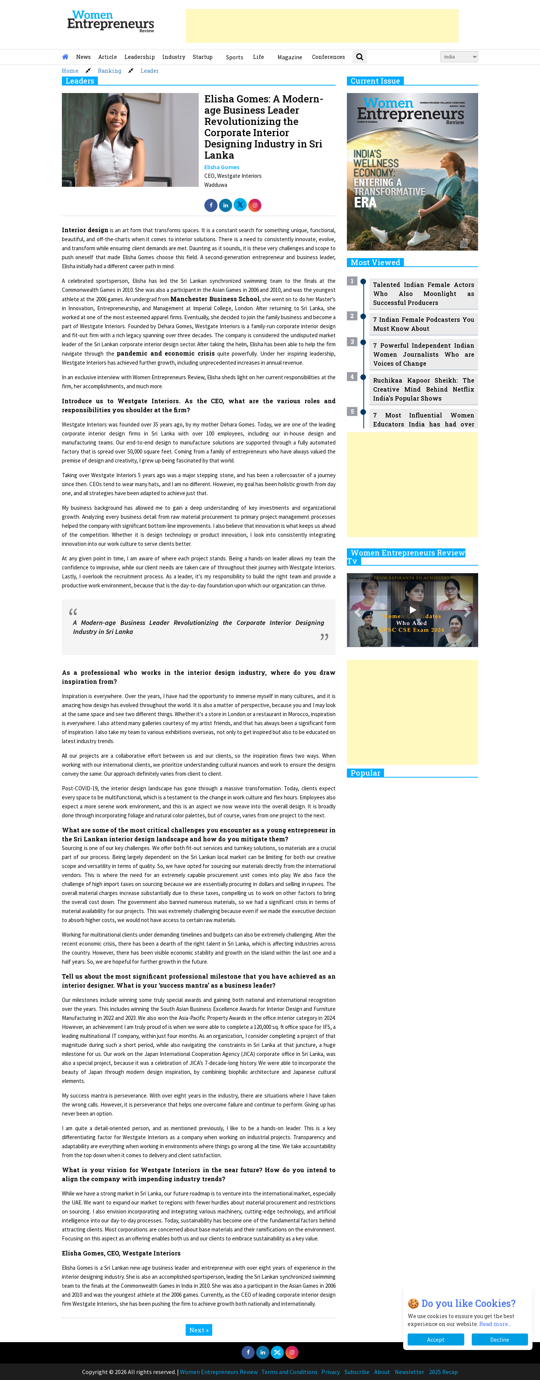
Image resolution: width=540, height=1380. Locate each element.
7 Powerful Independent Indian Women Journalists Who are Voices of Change (423, 354)
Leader (150, 70)
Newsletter (409, 1371)
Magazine (290, 57)
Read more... (495, 1323)
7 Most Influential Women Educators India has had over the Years (423, 424)
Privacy (330, 1371)
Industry (173, 56)
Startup (203, 56)
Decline (499, 1339)
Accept (436, 1339)
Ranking (109, 70)
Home (70, 70)
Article (107, 56)
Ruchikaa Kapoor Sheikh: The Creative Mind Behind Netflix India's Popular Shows (423, 389)
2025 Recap (443, 1371)
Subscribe (357, 1371)
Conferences (328, 56)
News (83, 56)
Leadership (139, 56)
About (382, 1371)
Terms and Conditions (289, 1371)
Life (258, 56)
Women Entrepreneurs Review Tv (406, 557)
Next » (198, 1330)
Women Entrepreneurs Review (219, 1371)
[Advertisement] (322, 26)
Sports (234, 57)
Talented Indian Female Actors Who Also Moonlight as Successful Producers (423, 293)
